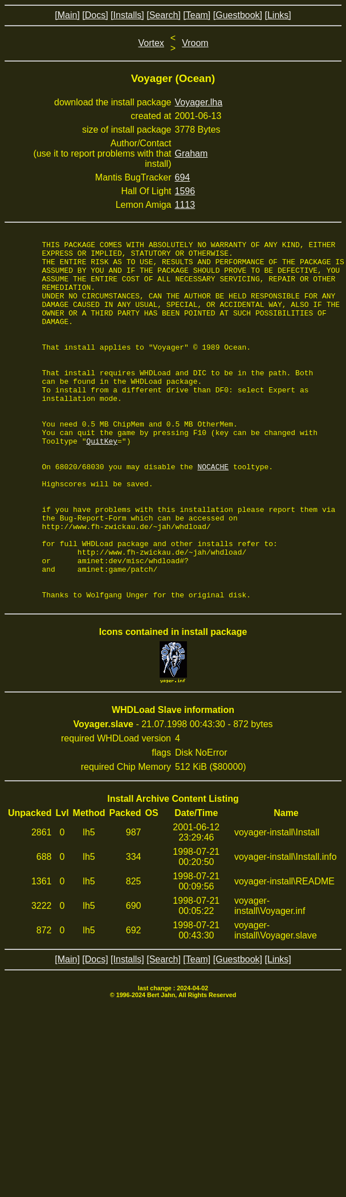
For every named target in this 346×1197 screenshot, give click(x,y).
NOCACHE (213, 512)
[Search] (163, 15)
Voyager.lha (199, 102)
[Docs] (95, 15)
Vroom (195, 43)
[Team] (196, 15)
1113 (185, 205)
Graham (191, 153)
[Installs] (127, 15)
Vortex (151, 43)
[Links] (277, 15)
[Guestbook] (237, 15)
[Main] (67, 15)
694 (182, 177)
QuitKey (101, 482)
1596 (185, 191)
